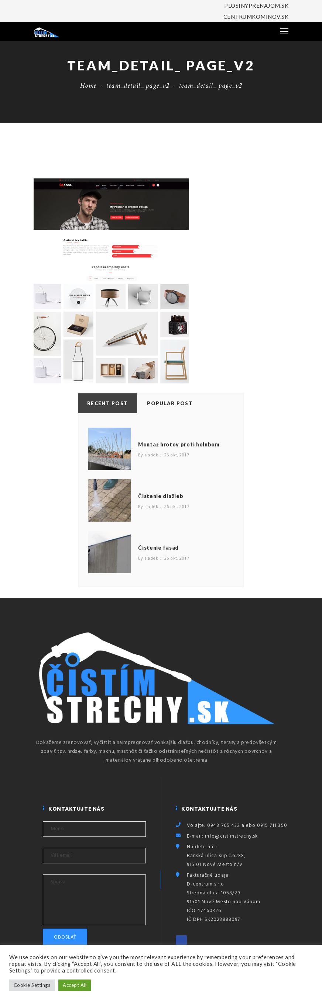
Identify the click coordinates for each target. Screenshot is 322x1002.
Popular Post (170, 403)
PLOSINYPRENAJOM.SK (256, 5)
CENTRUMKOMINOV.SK (255, 16)
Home (88, 85)
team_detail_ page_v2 (137, 85)
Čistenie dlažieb (160, 496)
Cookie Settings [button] (32, 985)
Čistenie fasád (158, 548)
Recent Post (107, 403)
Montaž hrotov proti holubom (179, 444)
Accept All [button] (74, 985)
